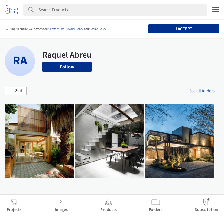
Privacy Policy (74, 29)
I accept (184, 29)
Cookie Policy (97, 29)
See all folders (202, 91)
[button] (16, 91)
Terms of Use (56, 29)
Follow (67, 67)
